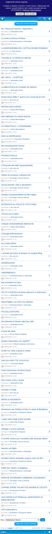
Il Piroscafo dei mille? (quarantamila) (17, 165)
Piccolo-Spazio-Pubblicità (18, 334)
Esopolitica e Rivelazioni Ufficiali (20, 412)
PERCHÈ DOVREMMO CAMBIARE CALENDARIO (23, 478)
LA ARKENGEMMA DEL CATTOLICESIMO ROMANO (24, 48)
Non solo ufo (14, 100)
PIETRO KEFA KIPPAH (11, 107)
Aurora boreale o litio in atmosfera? (16, 185)
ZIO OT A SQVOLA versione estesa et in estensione (23, 292)
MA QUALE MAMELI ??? (12, 68)
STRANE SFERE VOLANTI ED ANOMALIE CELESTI (24, 487)
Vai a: (3, 520)
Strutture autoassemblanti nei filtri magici (18, 194)
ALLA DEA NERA (8, 243)
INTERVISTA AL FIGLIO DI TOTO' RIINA (18, 204)
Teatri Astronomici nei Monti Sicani (16, 370)
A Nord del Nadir (8, 331)
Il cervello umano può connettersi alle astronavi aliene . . (25, 438)
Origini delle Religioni (18, 109)
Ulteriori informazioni (32, 10)
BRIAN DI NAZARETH (11, 399)
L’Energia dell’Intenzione (11, 234)
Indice (3, 532)
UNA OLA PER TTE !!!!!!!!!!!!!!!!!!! (15, 360)
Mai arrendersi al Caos (11, 282)
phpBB (10, 528)
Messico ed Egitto (9, 448)
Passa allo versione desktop (26, 24)
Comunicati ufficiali (17, 363)
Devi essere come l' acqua (12, 380)
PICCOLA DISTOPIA (10, 312)
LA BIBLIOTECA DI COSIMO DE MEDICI (19, 87)
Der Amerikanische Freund (12, 146)
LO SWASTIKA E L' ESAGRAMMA (16, 126)
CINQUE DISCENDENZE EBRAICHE (17, 224)
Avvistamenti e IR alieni (18, 490)
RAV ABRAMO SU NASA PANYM (15, 116)
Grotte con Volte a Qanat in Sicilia (15, 351)
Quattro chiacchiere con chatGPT (15, 341)
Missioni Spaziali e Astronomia (24, 344)
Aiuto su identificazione (11, 136)
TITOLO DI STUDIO (10, 214)
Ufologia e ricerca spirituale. (13, 429)
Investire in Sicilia (8, 390)
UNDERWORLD (8, 273)
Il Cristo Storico (16, 51)
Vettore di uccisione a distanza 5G (16, 175)
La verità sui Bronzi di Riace (13, 38)
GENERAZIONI (8, 263)
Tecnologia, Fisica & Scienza (19, 178)
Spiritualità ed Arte (17, 31)
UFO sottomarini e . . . (10, 509)
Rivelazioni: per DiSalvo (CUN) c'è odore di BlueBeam (24, 409)
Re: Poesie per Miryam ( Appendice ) (17, 29)
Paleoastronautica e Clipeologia (20, 41)
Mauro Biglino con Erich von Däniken (17, 302)
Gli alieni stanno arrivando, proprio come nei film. (22, 458)
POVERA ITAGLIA (9, 155)
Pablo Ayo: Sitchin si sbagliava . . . (16, 468)
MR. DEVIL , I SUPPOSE (12, 77)
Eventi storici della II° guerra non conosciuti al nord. (23, 97)
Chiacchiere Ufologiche (22, 139)
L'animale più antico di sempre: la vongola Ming (21, 253)
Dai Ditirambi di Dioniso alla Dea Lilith (17, 321)
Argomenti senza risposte (17, 2)
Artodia (49, 528)
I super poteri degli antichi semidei (16, 419)
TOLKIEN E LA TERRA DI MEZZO (16, 58)
